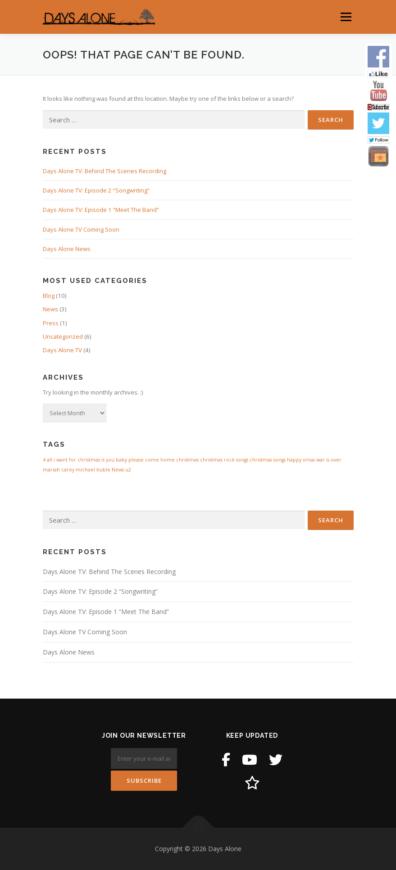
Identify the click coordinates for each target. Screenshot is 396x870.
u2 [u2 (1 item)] (128, 469)
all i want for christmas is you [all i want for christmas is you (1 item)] (80, 460)
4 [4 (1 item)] (44, 460)
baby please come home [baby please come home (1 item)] (145, 460)
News (50, 309)
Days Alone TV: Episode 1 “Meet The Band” (101, 210)
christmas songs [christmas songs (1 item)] (268, 460)
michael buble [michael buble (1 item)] (93, 469)
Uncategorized (63, 336)
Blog (49, 295)
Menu (346, 17)
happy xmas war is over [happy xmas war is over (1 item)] (314, 460)
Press (51, 323)
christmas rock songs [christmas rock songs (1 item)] (224, 460)
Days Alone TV (62, 350)
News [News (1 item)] (118, 469)
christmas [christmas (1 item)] (187, 460)
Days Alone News (67, 249)
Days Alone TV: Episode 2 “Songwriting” (96, 190)
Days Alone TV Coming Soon (81, 229)
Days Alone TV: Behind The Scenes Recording (104, 171)
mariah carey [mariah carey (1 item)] (58, 469)
